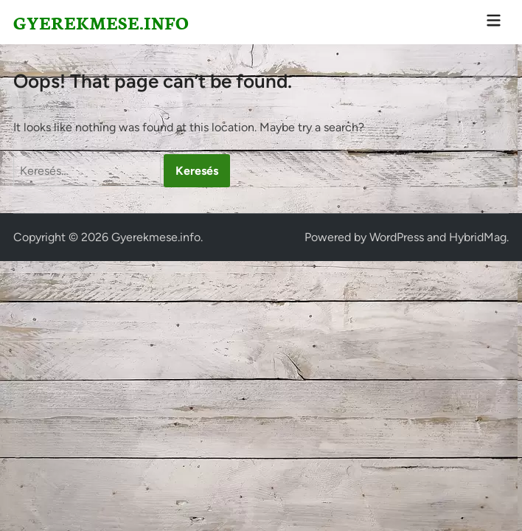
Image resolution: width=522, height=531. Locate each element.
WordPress (396, 237)
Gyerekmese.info (101, 22)
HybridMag (478, 237)
